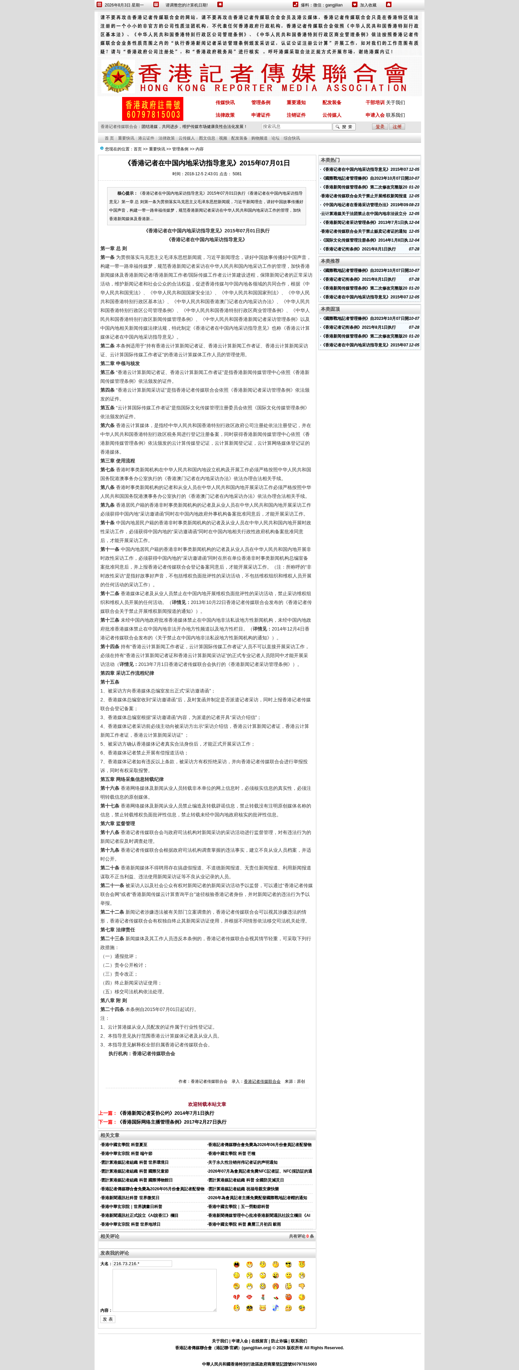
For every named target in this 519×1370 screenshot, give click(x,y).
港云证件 (146, 138)
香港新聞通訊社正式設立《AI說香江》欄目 (140, 1215)
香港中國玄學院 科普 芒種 (231, 1153)
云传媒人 (187, 138)
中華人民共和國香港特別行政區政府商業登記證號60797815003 (259, 1364)
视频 (223, 138)
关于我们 (395, 102)
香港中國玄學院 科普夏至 (124, 1144)
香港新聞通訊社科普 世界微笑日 (130, 1197)
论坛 (275, 138)
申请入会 (240, 1341)
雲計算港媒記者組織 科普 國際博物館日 (137, 1180)
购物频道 (259, 138)
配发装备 (239, 138)
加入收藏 (368, 5)
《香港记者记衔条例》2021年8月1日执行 (358, 249)
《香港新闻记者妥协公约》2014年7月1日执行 (165, 1113)
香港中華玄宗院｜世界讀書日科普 (131, 1206)
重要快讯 (126, 138)
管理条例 (180, 149)
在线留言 (259, 1341)
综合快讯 (292, 138)
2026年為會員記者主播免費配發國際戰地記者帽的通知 (257, 1197)
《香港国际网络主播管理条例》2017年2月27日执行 (172, 1122)
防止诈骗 (279, 1341)
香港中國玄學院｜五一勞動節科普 (238, 1206)
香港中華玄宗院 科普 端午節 (126, 1153)
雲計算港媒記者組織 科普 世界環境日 (135, 1162)
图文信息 (207, 138)
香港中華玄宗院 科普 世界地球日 (131, 1224)
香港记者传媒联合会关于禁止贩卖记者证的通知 (364, 231)
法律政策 (166, 138)
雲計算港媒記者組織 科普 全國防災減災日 (246, 1180)
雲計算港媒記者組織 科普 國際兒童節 (135, 1171)
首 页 (109, 138)
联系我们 (395, 115)
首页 (138, 149)
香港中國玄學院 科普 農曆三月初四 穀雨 (244, 1224)
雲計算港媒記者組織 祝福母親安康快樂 (243, 1189)
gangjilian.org (256, 1347)
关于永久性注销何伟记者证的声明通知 (243, 1162)
